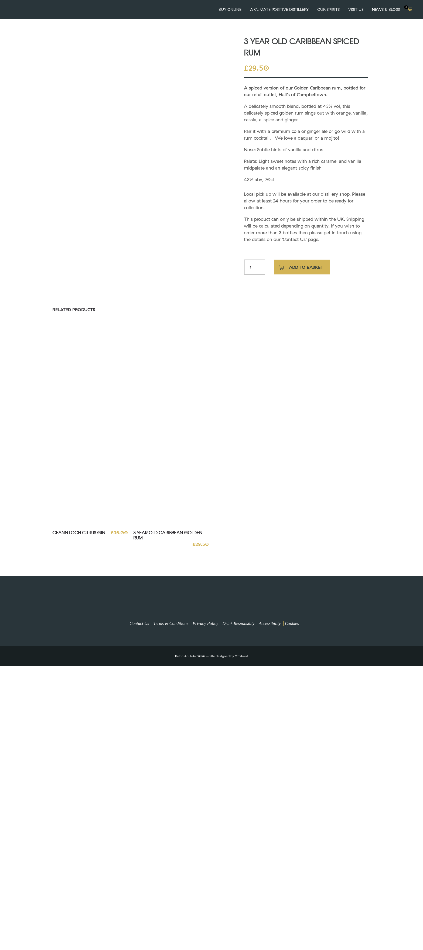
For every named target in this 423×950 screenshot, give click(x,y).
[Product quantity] (250, 267)
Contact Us (139, 623)
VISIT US (355, 9)
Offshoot (241, 656)
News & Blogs (386, 9)
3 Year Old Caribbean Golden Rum (167, 535)
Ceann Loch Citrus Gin (78, 532)
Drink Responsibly (239, 623)
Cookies (292, 623)
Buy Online (230, 9)
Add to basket (306, 267)
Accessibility (270, 623)
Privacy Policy (205, 623)
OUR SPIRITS (328, 9)
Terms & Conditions (170, 623)
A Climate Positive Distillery (279, 9)
